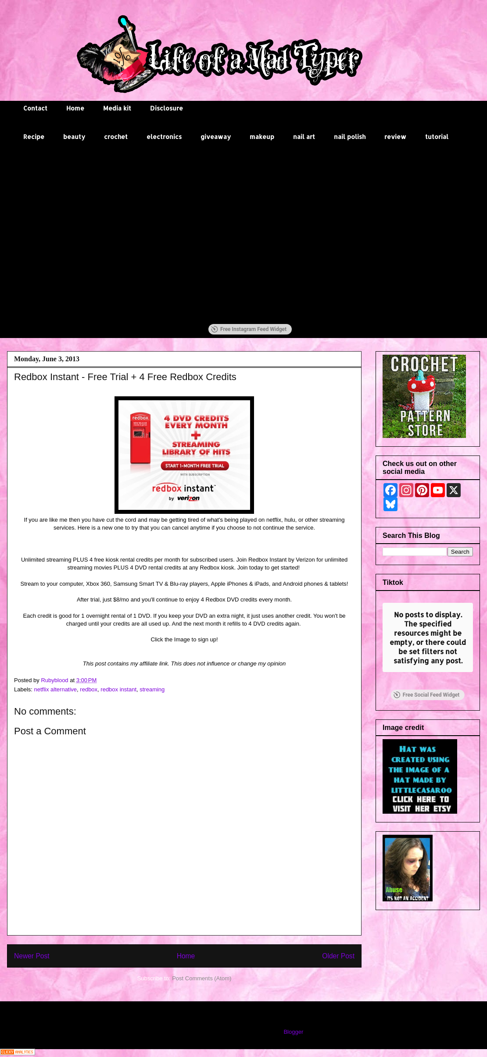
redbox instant (118, 689)
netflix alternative (55, 689)
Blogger (293, 1032)
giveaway (216, 136)
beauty (74, 136)
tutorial (436, 136)
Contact (35, 108)
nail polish (349, 136)
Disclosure (166, 108)
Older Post (338, 956)
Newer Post (32, 956)
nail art (304, 136)
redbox (88, 689)
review (395, 136)
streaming (152, 689)
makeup (262, 136)
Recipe (33, 136)
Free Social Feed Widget (426, 694)
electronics (164, 136)
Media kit (117, 108)
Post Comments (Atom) (201, 978)
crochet (116, 136)
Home (75, 108)
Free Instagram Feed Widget (248, 329)
